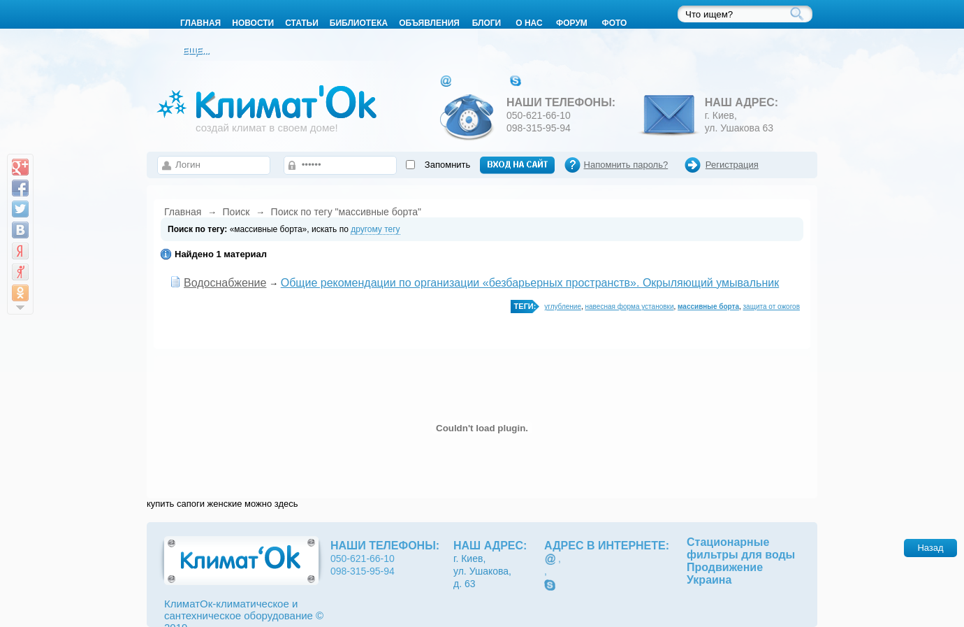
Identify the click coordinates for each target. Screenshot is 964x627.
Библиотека (359, 23)
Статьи (302, 23)
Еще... (195, 51)
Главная (182, 211)
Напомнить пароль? (626, 164)
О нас (529, 23)
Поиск (236, 211)
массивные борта (708, 306)
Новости (253, 23)
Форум (571, 23)
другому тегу (375, 229)
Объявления (429, 23)
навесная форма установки (629, 306)
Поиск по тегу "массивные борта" (346, 211)
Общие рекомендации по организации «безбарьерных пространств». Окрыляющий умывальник (530, 283)
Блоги (487, 23)
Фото (614, 23)
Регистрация (732, 164)
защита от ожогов (771, 306)
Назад (930, 547)
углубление (562, 306)
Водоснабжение (225, 283)
